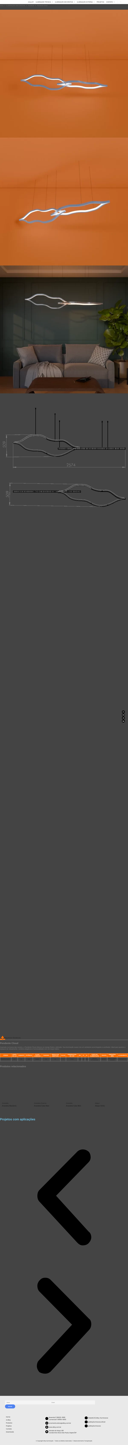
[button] (64, 1197)
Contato (110, 2)
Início (2, 5)
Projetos (100, 2)
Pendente (31, 5)
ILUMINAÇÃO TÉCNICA (44, 2)
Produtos (9, 1423)
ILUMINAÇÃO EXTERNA (86, 2)
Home (8, 1417)
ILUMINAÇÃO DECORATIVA (65, 2)
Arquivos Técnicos (12, 1038)
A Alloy (31, 2)
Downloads (10, 1432)
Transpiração (88, 1441)
